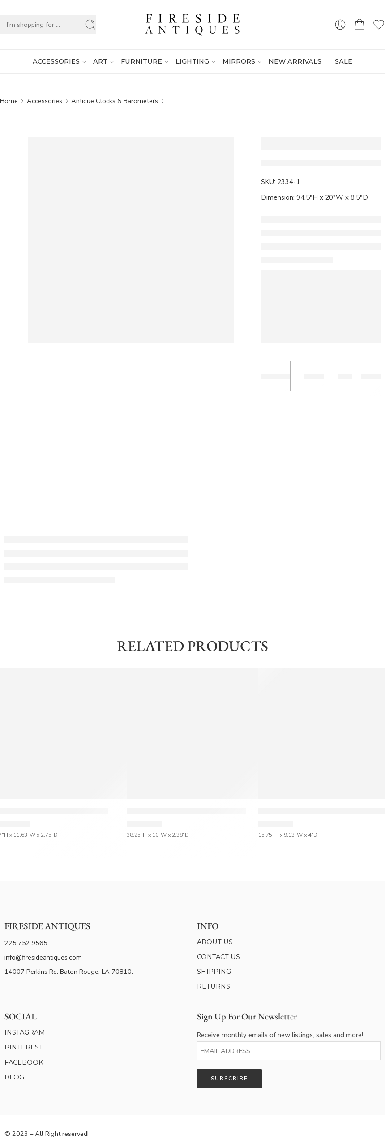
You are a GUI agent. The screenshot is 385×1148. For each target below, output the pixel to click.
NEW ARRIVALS (295, 61)
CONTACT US (218, 957)
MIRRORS (238, 61)
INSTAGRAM (24, 1032)
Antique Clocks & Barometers (114, 100)
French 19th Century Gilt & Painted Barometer (186, 811)
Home (9, 100)
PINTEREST (23, 1047)
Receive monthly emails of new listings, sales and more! (280, 1034)
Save (312, 376)
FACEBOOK (23, 1062)
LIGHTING (192, 61)
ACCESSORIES (56, 61)
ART (100, 61)
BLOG (14, 1077)
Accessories (44, 100)
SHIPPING (214, 972)
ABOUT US (215, 942)
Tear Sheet (272, 376)
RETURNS (213, 986)
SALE (343, 61)
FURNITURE (141, 61)
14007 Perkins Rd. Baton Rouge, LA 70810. (68, 971)
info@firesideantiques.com (43, 957)
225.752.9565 (25, 942)
